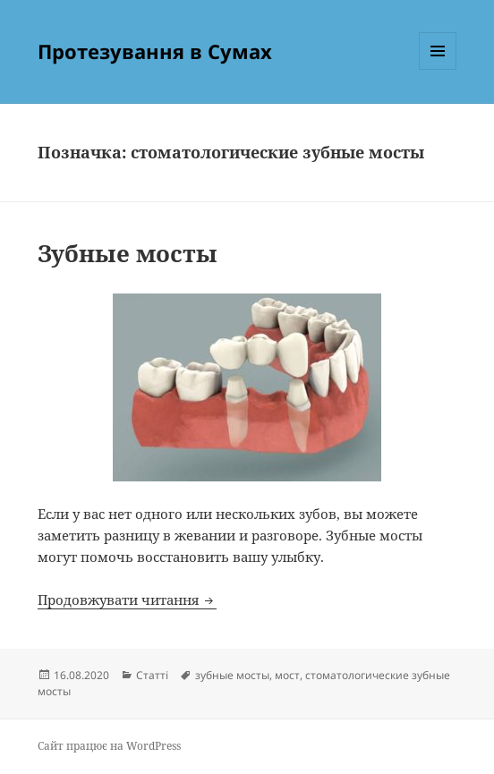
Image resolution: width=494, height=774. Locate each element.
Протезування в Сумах (155, 51)
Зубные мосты (127, 253)
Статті (152, 675)
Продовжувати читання (127, 599)
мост (287, 675)
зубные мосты (232, 675)
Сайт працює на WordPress (109, 745)
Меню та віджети (438, 69)
